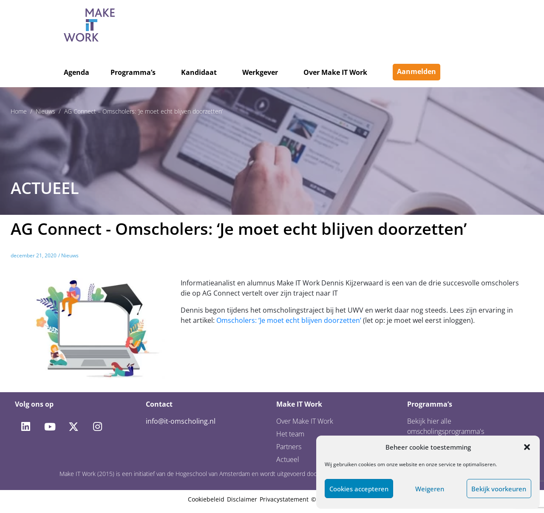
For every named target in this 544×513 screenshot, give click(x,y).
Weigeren (429, 488)
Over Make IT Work (335, 72)
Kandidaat (199, 72)
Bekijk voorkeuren (498, 488)
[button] (527, 447)
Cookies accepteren (358, 488)
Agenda (76, 72)
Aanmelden (416, 71)
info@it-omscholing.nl (180, 421)
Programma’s (133, 72)
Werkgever (260, 72)
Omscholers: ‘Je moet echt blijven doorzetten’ (288, 320)
